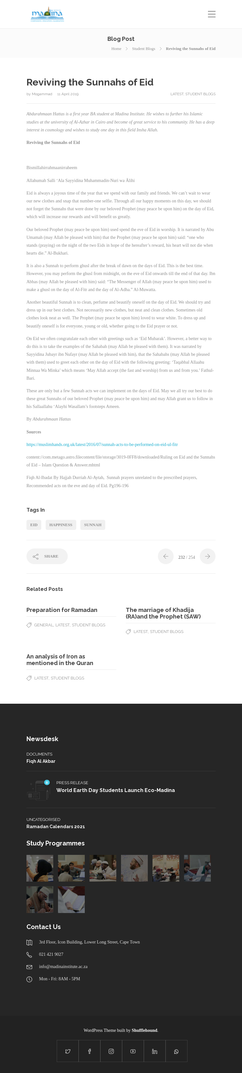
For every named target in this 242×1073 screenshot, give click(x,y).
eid (33, 524)
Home (116, 48)
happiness (60, 524)
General (43, 625)
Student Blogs (143, 48)
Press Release (72, 782)
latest (176, 94)
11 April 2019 (67, 94)
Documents (39, 754)
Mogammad (42, 94)
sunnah (92, 524)
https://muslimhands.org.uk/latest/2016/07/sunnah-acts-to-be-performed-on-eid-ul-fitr (102, 444)
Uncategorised (43, 819)
